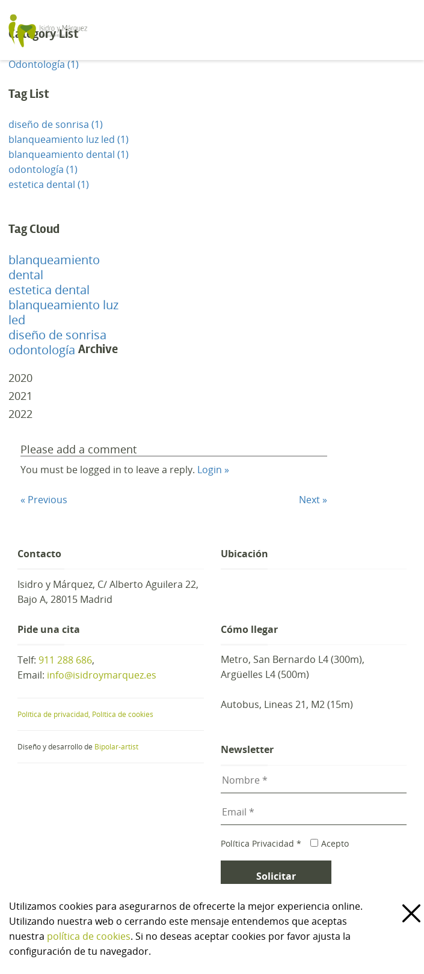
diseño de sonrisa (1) (55, 124)
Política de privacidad (54, 714)
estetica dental (49, 289)
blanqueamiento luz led (63, 312)
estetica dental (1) (48, 184)
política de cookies (89, 936)
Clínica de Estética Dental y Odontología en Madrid (119, 30)
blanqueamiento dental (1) (68, 154)
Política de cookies (122, 714)
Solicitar (276, 876)
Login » (213, 469)
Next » (313, 499)
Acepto (329, 843)
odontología (41, 349)
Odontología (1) (43, 64)
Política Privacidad (261, 843)
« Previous (43, 499)
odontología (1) (43, 169)
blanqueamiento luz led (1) (68, 139)
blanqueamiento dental (54, 267)
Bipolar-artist (116, 747)
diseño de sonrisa (57, 334)
